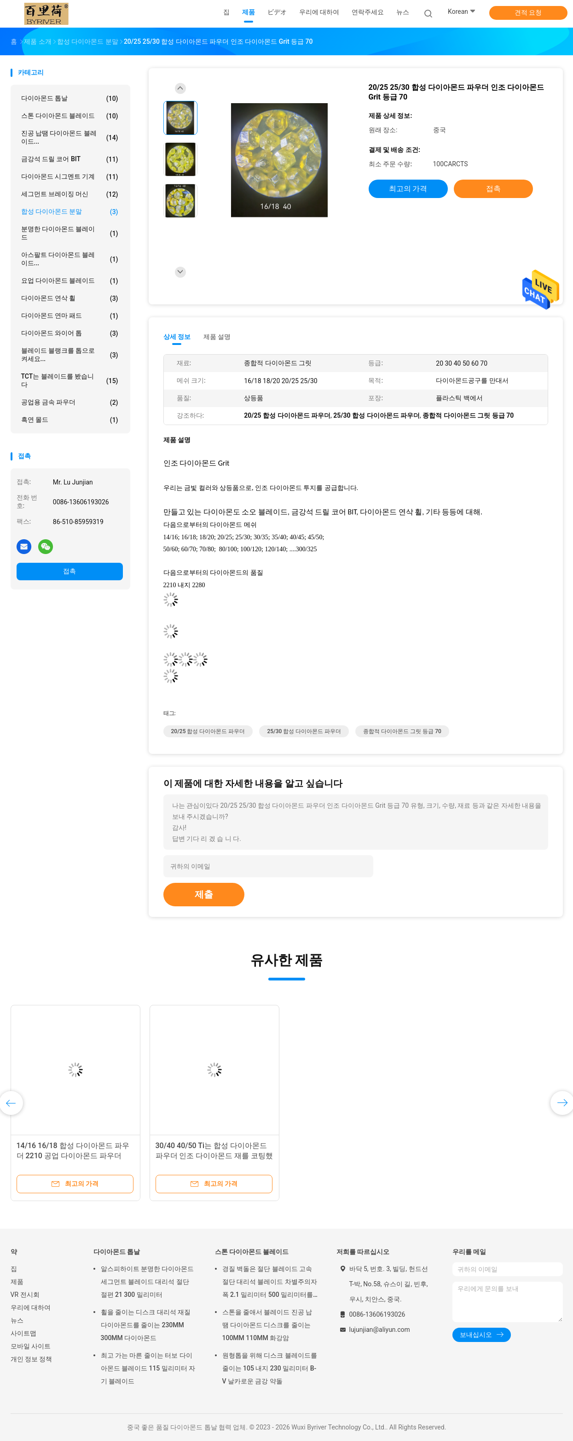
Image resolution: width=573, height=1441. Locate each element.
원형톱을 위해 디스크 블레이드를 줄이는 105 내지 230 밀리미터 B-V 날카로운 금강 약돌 (269, 1368)
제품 (17, 1281)
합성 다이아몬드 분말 (69, 211)
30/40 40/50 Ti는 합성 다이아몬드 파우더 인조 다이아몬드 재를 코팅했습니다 (214, 1155)
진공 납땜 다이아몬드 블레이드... (69, 137)
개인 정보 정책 (31, 1359)
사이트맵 (23, 1333)
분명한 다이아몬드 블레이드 (69, 233)
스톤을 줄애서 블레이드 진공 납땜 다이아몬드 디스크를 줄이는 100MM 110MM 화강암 (267, 1325)
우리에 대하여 (31, 1307)
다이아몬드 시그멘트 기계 (69, 176)
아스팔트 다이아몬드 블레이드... (69, 259)
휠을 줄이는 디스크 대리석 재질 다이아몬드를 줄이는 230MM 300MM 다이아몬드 (146, 1325)
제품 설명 (217, 336)
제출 (204, 894)
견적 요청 (528, 12)
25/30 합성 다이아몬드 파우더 (304, 731)
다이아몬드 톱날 (69, 98)
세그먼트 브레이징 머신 (69, 194)
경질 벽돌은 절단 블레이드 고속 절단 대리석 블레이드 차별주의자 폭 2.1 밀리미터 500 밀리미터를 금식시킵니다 (269, 1283)
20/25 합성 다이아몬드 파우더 (208, 731)
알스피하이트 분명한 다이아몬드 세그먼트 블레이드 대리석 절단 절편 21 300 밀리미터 (147, 1281)
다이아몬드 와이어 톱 (69, 333)
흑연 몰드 (69, 420)
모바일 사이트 (31, 1346)
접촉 (69, 571)
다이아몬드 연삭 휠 (69, 298)
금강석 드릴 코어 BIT (69, 159)
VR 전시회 (25, 1294)
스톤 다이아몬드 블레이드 (69, 116)
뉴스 (17, 1320)
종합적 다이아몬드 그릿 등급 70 (402, 731)
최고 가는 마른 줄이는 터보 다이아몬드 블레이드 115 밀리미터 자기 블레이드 (148, 1368)
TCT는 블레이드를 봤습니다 (69, 380)
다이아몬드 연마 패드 (69, 316)
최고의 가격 (408, 188)
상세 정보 (177, 336)
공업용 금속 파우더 (69, 402)
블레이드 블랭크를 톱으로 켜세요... (69, 354)
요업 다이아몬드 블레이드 (69, 281)
